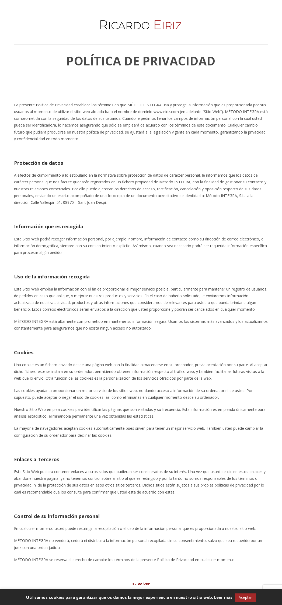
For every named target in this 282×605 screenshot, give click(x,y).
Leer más (223, 597)
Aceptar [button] (245, 597)
